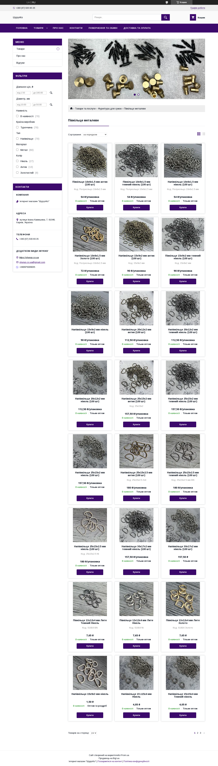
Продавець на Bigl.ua (109, 758)
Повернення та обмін (103, 28)
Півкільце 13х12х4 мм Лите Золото (183, 621)
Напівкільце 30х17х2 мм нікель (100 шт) (183, 547)
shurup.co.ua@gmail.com (32, 262)
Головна (21, 28)
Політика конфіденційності (136, 761)
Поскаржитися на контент (110, 761)
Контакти (76, 28)
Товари (38, 28)
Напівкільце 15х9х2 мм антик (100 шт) (136, 257)
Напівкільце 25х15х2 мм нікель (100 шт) (90, 474)
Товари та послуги (85, 108)
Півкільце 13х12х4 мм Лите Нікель (136, 621)
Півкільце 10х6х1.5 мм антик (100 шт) (89, 183)
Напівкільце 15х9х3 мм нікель (90, 694)
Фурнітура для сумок (110, 108)
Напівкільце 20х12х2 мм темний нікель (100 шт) (183, 331)
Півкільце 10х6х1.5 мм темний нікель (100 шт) (136, 183)
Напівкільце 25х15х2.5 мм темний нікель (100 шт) (183, 474)
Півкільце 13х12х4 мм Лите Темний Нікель (90, 621)
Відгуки (20, 62)
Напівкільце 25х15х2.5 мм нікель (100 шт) (90, 547)
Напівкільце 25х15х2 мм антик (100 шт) (136, 400)
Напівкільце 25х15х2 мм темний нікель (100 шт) (183, 400)
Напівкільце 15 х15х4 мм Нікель (136, 695)
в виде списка (203, 134)
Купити (90, 207)
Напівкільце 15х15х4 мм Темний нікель (183, 695)
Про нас (58, 28)
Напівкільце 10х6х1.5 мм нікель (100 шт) (183, 183)
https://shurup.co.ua (29, 257)
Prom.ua (125, 755)
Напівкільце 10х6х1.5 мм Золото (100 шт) (90, 257)
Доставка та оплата (137, 28)
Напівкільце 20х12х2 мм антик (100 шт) (136, 331)
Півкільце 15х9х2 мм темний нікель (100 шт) (183, 257)
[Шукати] (165, 17)
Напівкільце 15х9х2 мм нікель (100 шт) (90, 331)
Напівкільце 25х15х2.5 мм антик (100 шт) (136, 474)
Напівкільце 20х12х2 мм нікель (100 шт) (90, 400)
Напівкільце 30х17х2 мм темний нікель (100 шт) (136, 547)
